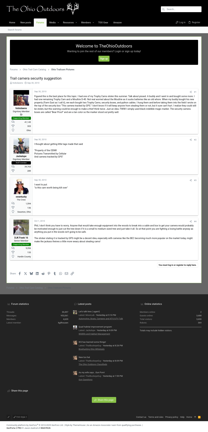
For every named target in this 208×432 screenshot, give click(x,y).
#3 (195, 180)
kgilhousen (63, 322)
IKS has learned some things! (92, 342)
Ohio (28, 130)
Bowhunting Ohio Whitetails (91, 349)
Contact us (141, 417)
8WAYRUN (45, 428)
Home (189, 417)
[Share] (190, 91)
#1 (195, 92)
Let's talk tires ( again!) (89, 311)
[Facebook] (195, 426)
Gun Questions (85, 379)
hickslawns (18, 83)
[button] (58, 22)
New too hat (84, 357)
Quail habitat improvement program (95, 327)
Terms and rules (155, 417)
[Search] (181, 9)
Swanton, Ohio (24, 212)
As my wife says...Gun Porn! (92, 372)
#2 (195, 140)
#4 (195, 221)
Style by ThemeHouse (75, 425)
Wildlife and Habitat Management (94, 334)
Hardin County (24, 256)
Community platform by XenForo (34, 425)
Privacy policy (171, 417)
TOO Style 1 (20, 417)
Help (182, 417)
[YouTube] (200, 426)
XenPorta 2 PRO (14, 428)
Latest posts (84, 304)
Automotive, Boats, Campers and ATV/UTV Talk (101, 318)
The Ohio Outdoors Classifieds (93, 364)
